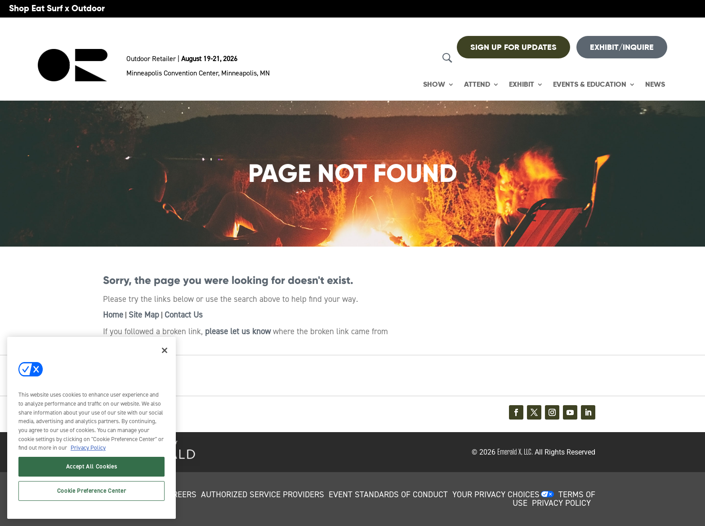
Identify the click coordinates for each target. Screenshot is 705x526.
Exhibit (521, 84)
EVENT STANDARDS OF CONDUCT (388, 494)
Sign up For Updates (513, 47)
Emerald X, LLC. (515, 452)
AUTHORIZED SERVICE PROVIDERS (262, 494)
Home (113, 314)
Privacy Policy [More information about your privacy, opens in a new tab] (88, 447)
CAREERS (179, 494)
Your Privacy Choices (496, 494)
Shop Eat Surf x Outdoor (57, 8)
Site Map (144, 314)
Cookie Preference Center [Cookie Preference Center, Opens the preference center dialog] (91, 491)
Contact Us (184, 314)
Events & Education (589, 84)
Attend (477, 84)
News (655, 84)
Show (434, 84)
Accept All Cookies (91, 466)
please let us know (238, 331)
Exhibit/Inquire (622, 47)
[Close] (164, 350)
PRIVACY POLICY (561, 503)
